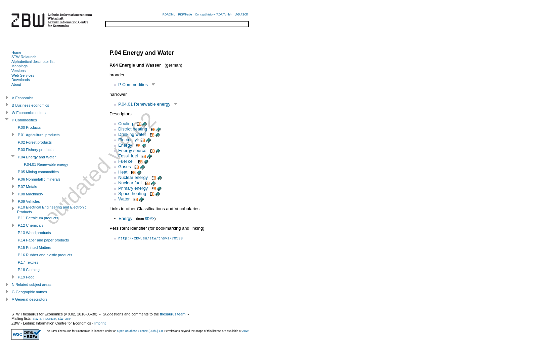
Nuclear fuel (129, 182)
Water (124, 198)
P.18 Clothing (29, 270)
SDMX (149, 219)
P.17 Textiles (28, 262)
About (16, 84)
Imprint (100, 323)
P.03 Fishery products (35, 150)
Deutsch (241, 14)
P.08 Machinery (30, 194)
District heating (132, 128)
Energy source (132, 150)
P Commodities (133, 84)
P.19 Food (26, 277)
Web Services (22, 75)
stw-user (65, 318)
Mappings (19, 66)
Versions (18, 71)
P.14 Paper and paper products (43, 240)
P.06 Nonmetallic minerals (39, 179)
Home (16, 52)
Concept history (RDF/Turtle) (213, 14)
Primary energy (133, 188)
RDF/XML (169, 14)
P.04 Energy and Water (37, 157)
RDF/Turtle (185, 14)
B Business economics (30, 105)
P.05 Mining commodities (38, 172)
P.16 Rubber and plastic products (45, 255)
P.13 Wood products (34, 233)
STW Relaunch (23, 57)
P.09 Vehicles (29, 201)
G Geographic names (29, 292)
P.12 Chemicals (30, 225)
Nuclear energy (133, 177)
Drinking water (132, 134)
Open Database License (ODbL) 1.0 (140, 331)
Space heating (132, 193)
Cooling (125, 123)
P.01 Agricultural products (38, 135)
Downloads (20, 80)
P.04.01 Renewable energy (144, 104)
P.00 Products (29, 127)
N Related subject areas (31, 284)
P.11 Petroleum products (38, 218)
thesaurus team (172, 314)
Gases (124, 166)
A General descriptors (29, 299)
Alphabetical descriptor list (32, 62)
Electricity (127, 139)
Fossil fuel (128, 155)
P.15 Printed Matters (34, 247)
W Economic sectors (29, 113)
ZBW (245, 331)
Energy (125, 145)
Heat (122, 172)
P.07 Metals (27, 187)
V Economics (22, 98)
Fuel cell (126, 161)
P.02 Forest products (35, 142)
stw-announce (44, 318)
